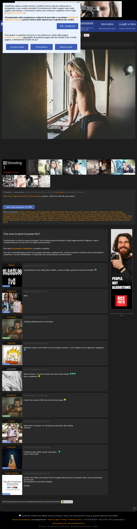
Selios (74, 220)
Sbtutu (50, 220)
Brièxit (71, 212)
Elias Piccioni (52, 214)
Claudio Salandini (116, 212)
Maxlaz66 (31, 218)
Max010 (24, 218)
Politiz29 (94, 218)
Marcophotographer (88, 216)
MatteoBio (7, 218)
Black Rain (64, 212)
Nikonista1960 (69, 218)
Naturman (59, 218)
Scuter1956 (66, 220)
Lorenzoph (11, 447)
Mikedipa (51, 218)
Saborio (37, 220)
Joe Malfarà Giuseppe (30, 216)
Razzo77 (119, 218)
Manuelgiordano (64, 216)
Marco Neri (75, 216)
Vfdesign (96, 220)
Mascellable (101, 216)
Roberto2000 (14, 220)
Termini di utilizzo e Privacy (57, 520)
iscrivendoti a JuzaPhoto (22, 248)
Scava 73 (57, 220)
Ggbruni (69, 214)
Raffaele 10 (110, 218)
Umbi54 (89, 220)
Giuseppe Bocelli (9, 216)
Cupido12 (23, 214)
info (121, 315)
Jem (19, 216)
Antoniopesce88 (43, 212)
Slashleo (81, 220)
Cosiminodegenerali (11, 214)
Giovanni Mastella (119, 214)
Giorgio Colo (106, 214)
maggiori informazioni (15, 13)
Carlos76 (78, 212)
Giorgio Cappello (93, 214)
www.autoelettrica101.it (76, 523)
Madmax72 (52, 216)
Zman (5, 222)
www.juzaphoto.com (59, 523)
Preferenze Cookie (13, 37)
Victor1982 (104, 220)
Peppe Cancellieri (83, 218)
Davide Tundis (33, 214)
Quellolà (101, 218)
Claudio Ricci (103, 212)
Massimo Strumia (114, 216)
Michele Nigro (41, 218)
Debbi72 (43, 214)
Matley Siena (127, 216)
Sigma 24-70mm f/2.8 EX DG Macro (27, 196)
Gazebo (62, 214)
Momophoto (60, 192)
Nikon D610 (7, 196)
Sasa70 (44, 220)
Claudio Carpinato (90, 212)
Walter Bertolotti (123, 220)
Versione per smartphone (21, 520)
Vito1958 (113, 220)
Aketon (21, 212)
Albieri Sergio (30, 212)
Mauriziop (16, 218)
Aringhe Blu (54, 212)
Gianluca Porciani (79, 214)
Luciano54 (43, 216)
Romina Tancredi (26, 220)
